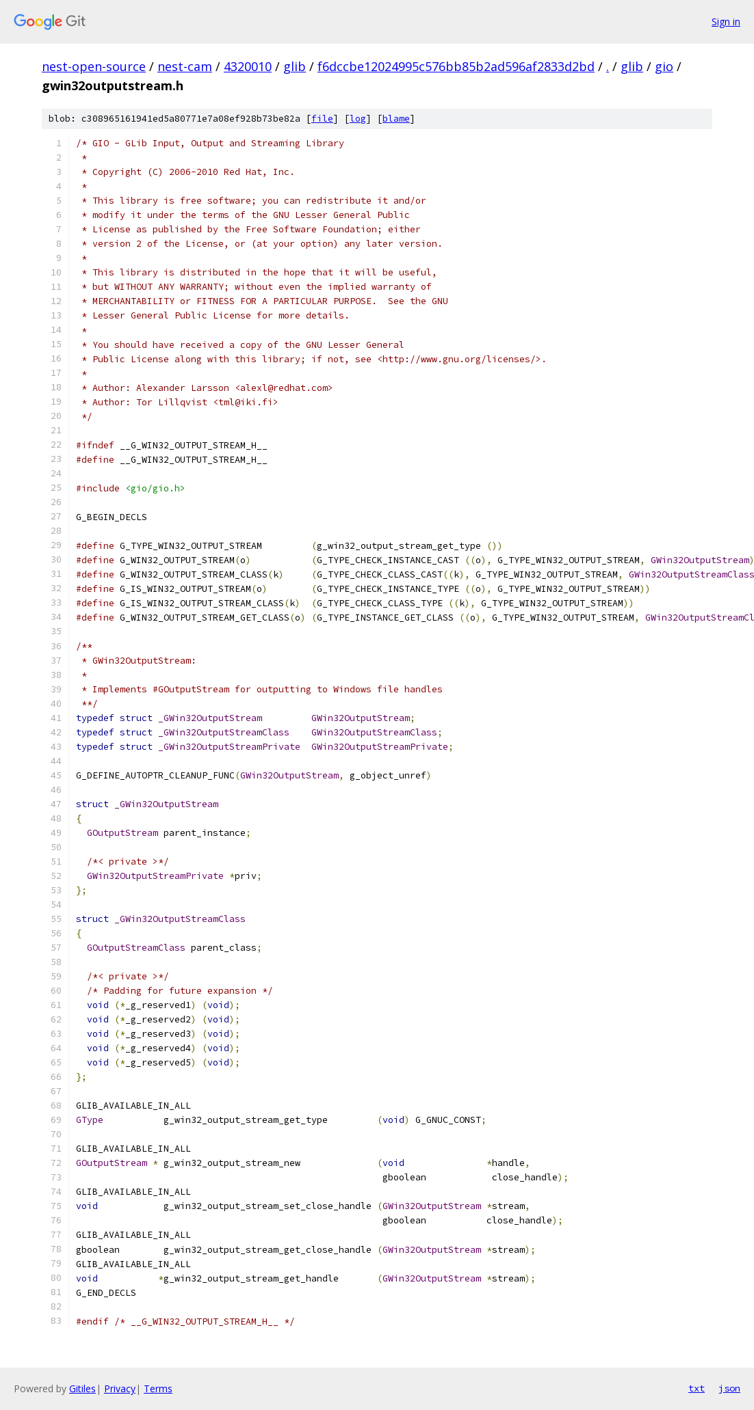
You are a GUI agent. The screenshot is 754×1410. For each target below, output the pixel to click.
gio (664, 66)
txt (696, 1388)
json (729, 1388)
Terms (158, 1388)
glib (294, 66)
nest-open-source (94, 66)
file (322, 118)
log (358, 118)
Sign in (726, 21)
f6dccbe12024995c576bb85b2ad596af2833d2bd (456, 66)
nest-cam (184, 66)
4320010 (248, 66)
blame (396, 118)
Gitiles (82, 1388)
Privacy (119, 1388)
